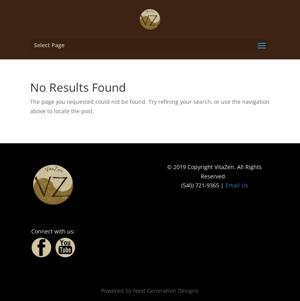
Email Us (236, 185)
